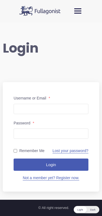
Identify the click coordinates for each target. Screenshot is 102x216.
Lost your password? (70, 151)
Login (51, 164)
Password (24, 123)
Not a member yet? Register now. (51, 178)
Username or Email (32, 98)
